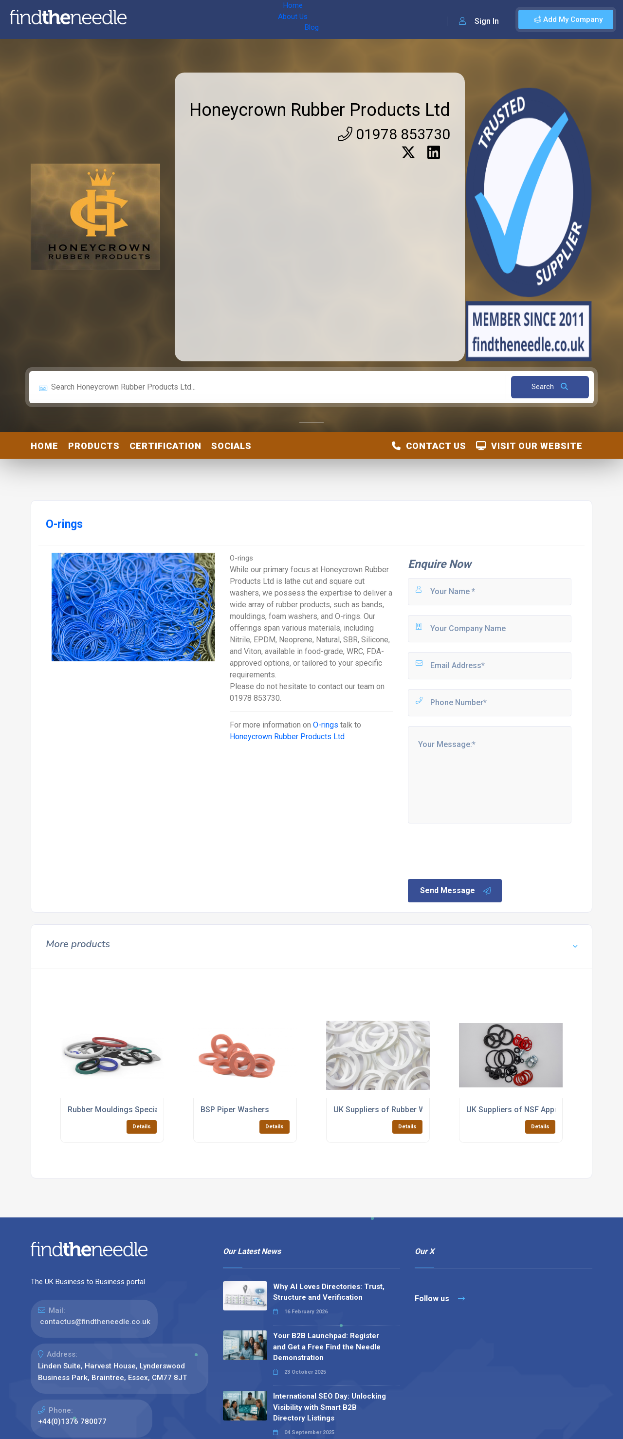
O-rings (325, 724)
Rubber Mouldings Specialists (121, 1109)
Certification (165, 446)
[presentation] (480, 850)
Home (147, 19)
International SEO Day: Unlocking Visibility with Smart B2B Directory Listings (329, 1407)
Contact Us (429, 446)
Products (94, 446)
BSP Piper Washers (235, 1109)
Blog (218, 19)
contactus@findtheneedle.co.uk (95, 1321)
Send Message (456, 891)
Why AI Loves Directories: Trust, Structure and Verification (329, 1292)
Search (549, 386)
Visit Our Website (529, 446)
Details (141, 1126)
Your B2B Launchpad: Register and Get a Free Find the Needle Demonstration (327, 1346)
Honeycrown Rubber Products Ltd (319, 110)
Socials (231, 446)
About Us (184, 19)
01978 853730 (394, 134)
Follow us (440, 1298)
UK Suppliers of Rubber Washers (391, 1109)
